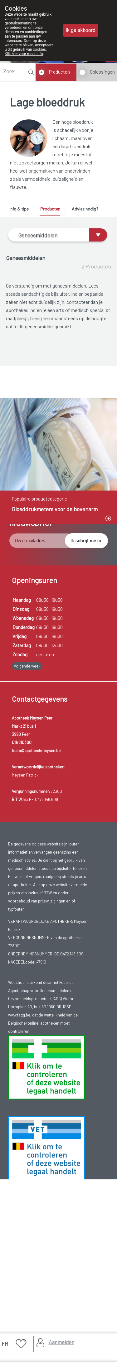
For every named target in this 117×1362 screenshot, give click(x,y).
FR (5, 1343)
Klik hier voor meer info (24, 54)
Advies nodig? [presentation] (85, 208)
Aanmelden (61, 1342)
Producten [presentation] (50, 208)
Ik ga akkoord (81, 30)
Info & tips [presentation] (19, 208)
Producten (59, 72)
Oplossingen (102, 72)
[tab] (21, 210)
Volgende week (27, 826)
